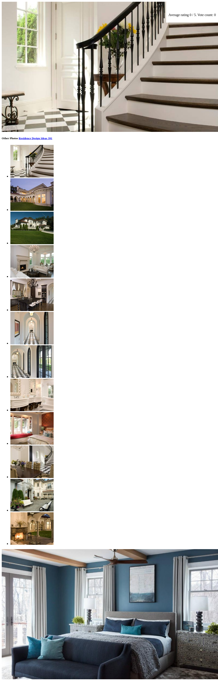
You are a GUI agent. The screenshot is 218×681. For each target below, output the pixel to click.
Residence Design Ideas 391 (35, 138)
